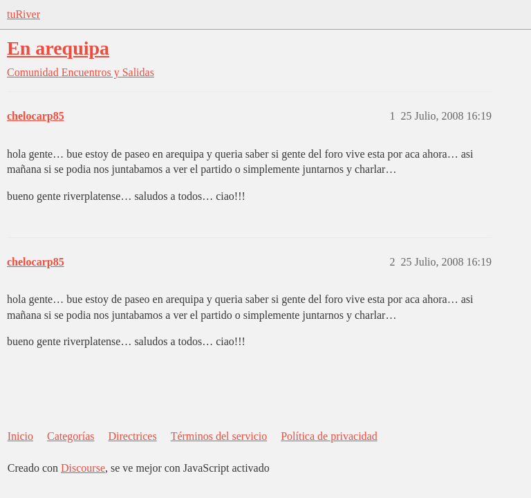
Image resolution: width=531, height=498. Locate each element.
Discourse (83, 468)
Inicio (20, 436)
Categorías (70, 436)
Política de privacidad (329, 436)
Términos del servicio (219, 436)
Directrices (132, 436)
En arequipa (58, 48)
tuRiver (23, 14)
